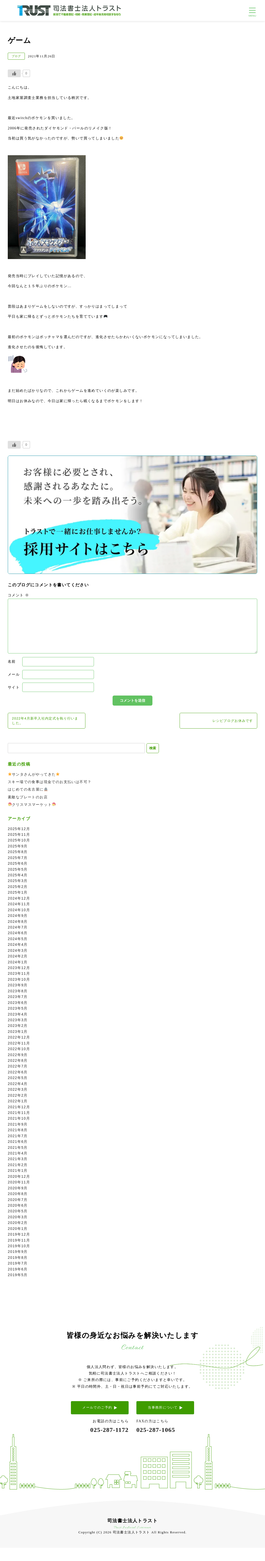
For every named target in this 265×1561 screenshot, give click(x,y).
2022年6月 (18, 1074)
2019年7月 (18, 1265)
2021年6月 (18, 1144)
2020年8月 (18, 1196)
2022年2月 (18, 1097)
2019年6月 (18, 1271)
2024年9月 (18, 918)
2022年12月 (19, 1039)
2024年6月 (18, 935)
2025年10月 (19, 842)
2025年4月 (18, 877)
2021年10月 (19, 1121)
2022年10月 (19, 1051)
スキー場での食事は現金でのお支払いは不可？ (49, 784)
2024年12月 (19, 900)
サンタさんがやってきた (34, 776)
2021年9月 (18, 1126)
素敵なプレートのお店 (28, 799)
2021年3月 (18, 1161)
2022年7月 (18, 1068)
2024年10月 (19, 912)
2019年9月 (18, 1254)
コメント (18, 595)
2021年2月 (18, 1167)
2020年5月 (18, 1213)
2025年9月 (18, 848)
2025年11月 (19, 836)
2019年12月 (19, 1237)
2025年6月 (18, 866)
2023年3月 (18, 1022)
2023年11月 (19, 976)
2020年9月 (18, 1190)
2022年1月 (18, 1103)
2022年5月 (18, 1080)
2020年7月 (18, 1202)
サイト (14, 687)
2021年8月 (18, 1132)
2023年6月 (18, 1005)
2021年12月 (19, 1109)
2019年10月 (19, 1248)
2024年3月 (18, 952)
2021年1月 (18, 1173)
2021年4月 (18, 1155)
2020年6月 (18, 1207)
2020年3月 (18, 1219)
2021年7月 (18, 1138)
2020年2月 (18, 1225)
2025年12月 (19, 831)
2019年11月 (19, 1242)
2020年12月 (19, 1178)
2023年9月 (18, 987)
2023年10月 (19, 981)
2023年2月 (18, 1028)
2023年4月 (18, 1016)
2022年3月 (18, 1092)
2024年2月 (18, 958)
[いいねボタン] (14, 73)
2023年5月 (18, 1011)
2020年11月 (19, 1184)
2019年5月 (18, 1277)
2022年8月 (18, 1062)
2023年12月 (19, 970)
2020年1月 (18, 1231)
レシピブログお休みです (231, 721)
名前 (12, 661)
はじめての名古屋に (28, 792)
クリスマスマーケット (32, 807)
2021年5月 (18, 1150)
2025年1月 (18, 895)
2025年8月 (18, 854)
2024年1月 (18, 964)
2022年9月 (18, 1057)
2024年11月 (19, 906)
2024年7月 (18, 929)
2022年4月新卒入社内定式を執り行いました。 (46, 721)
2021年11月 (19, 1115)
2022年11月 (19, 1045)
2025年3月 (18, 883)
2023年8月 (18, 993)
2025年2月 (18, 889)
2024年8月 (18, 924)
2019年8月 (18, 1260)
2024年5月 (18, 941)
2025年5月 (18, 871)
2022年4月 (18, 1086)
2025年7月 (18, 860)
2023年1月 (18, 1034)
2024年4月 (18, 947)
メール (14, 674)
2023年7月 (18, 999)
